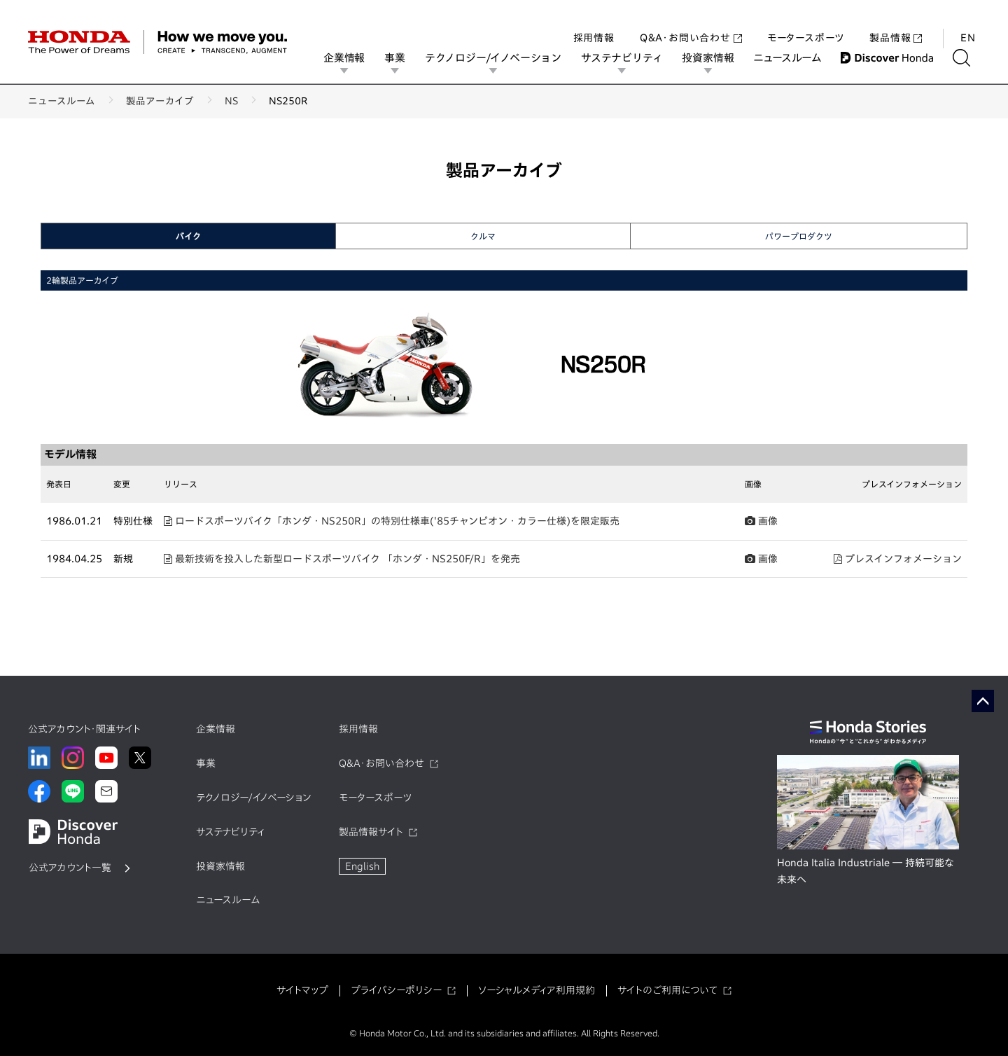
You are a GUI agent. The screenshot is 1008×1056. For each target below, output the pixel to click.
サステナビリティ (631, 58)
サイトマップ (302, 990)
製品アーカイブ (160, 101)
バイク (188, 236)
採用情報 (594, 24)
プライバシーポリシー (396, 990)
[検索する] (971, 58)
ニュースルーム (797, 58)
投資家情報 (717, 58)
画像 (761, 521)
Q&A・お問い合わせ (691, 24)
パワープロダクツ (798, 236)
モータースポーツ (805, 24)
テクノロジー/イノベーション (503, 58)
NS (231, 101)
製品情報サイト (371, 832)
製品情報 (895, 24)
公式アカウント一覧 (70, 868)
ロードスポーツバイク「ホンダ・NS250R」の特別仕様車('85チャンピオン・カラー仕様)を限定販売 (392, 521)
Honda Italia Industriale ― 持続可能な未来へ (865, 871)
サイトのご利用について (667, 990)
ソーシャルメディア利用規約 (536, 990)
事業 (404, 58)
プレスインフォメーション (898, 559)
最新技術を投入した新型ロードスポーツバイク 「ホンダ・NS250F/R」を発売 (342, 559)
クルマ (483, 236)
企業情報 (353, 58)
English (362, 866)
